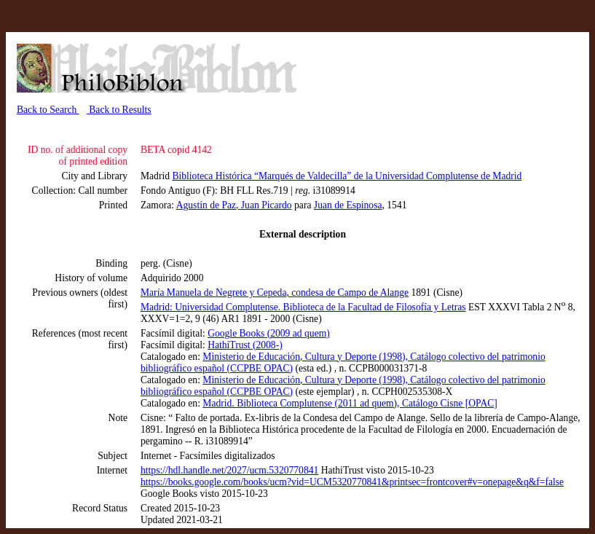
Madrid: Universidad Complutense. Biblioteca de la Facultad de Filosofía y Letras (303, 307)
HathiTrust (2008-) (245, 344)
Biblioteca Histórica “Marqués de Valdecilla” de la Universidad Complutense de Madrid (346, 175)
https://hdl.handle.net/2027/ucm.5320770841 (229, 470)
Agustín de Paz (206, 205)
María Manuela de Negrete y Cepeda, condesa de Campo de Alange (275, 292)
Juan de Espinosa (348, 205)
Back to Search (48, 109)
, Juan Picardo (264, 205)
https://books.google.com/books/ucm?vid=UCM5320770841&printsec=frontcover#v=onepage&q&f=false (352, 481)
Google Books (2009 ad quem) (269, 333)
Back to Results (119, 109)
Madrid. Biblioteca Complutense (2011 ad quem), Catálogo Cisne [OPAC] (349, 403)
